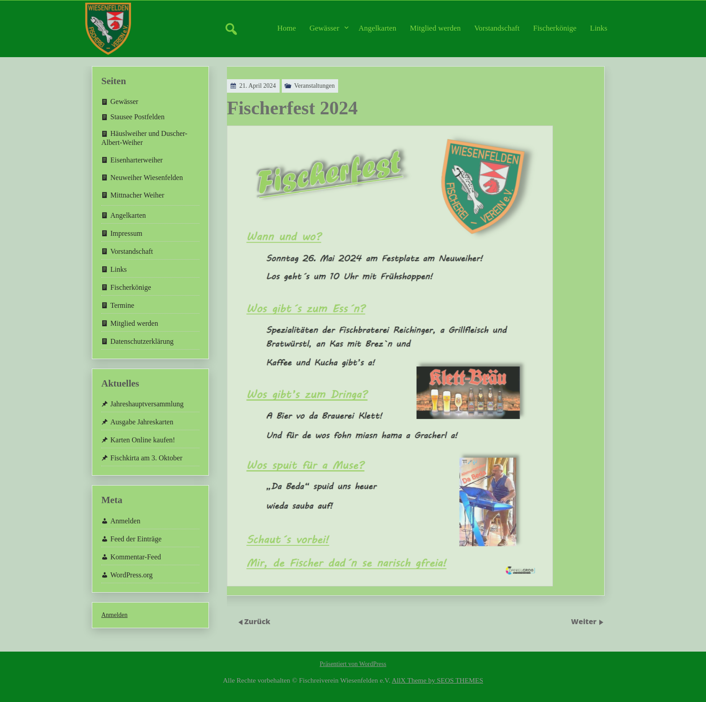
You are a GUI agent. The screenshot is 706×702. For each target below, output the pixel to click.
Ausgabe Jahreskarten (141, 422)
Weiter (584, 621)
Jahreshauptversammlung (147, 404)
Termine (122, 305)
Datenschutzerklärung (141, 341)
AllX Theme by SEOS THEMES (437, 680)
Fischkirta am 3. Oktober (146, 458)
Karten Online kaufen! (142, 440)
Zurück (257, 621)
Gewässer (324, 28)
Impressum (126, 233)
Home (286, 28)
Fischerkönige (554, 28)
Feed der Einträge (136, 539)
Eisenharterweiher (136, 160)
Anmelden (125, 521)
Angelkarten (377, 28)
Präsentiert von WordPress (353, 664)
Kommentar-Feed (135, 557)
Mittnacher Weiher (137, 195)
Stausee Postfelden (137, 117)
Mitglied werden (435, 28)
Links (598, 28)
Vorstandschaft (497, 28)
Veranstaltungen (300, 85)
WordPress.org (131, 575)
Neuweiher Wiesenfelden (146, 177)
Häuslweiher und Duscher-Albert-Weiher (144, 138)
